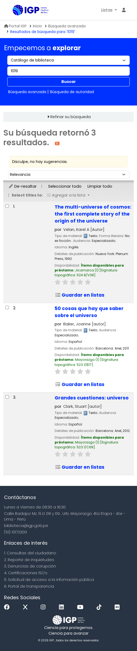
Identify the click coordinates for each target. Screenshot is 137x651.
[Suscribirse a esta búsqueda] (57, 143)
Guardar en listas (80, 295)
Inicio (37, 26)
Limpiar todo (99, 186)
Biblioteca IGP (14, 10)
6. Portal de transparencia (29, 586)
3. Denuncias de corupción (30, 566)
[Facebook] (8, 607)
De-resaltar (22, 186)
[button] (109, 10)
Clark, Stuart (82, 406)
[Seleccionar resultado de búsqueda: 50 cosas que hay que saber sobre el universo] (7, 307)
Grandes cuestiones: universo (92, 398)
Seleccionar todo (65, 186)
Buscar (68, 81)
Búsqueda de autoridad (72, 91)
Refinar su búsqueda (70, 116)
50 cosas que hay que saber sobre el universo (89, 312)
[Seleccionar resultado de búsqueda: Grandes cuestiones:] (7, 397)
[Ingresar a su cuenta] (124, 10)
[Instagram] (44, 607)
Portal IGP (15, 26)
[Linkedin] (62, 607)
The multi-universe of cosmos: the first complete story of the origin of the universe (93, 214)
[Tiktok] (100, 607)
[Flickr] (118, 607)
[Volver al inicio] (120, 634)
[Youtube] (81, 607)
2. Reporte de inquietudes (29, 559)
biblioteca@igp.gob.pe (26, 525)
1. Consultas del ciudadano (30, 553)
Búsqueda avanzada (67, 26)
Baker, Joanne (84, 324)
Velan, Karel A (83, 229)
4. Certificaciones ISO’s (25, 573)
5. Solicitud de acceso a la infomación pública (49, 579)
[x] (26, 607)
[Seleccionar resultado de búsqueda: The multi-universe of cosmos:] (7, 206)
